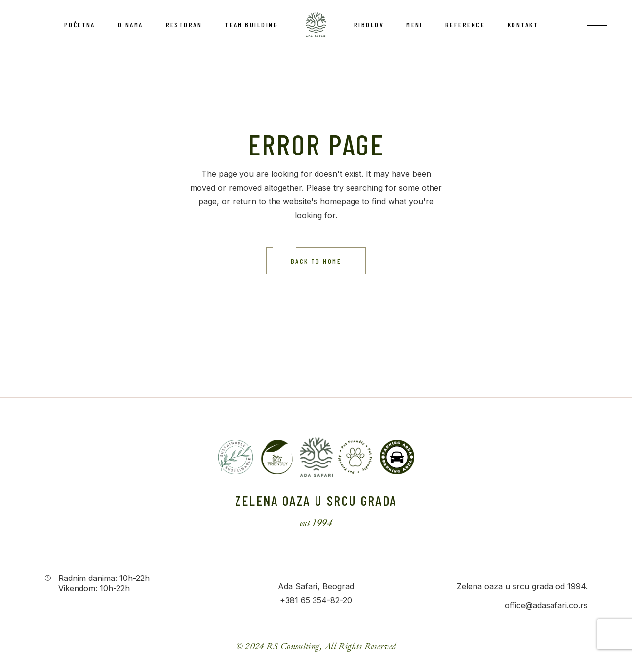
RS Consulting (293, 646)
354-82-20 (332, 600)
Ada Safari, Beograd (316, 586)
